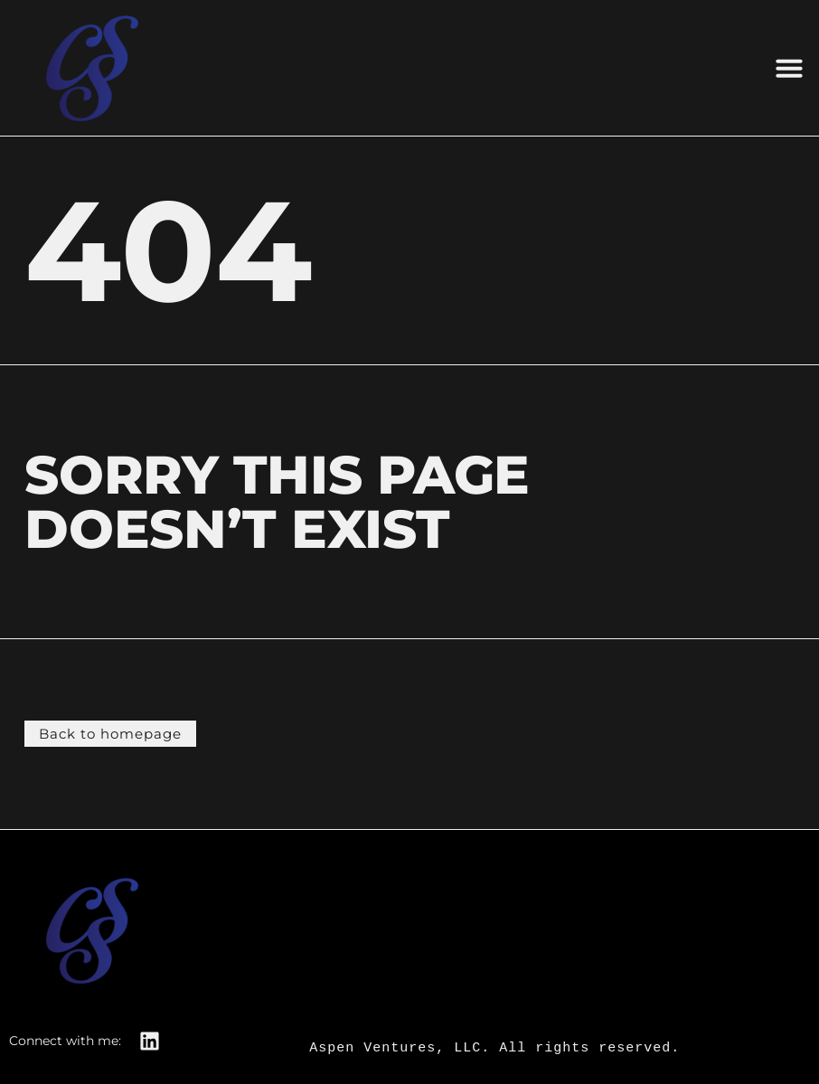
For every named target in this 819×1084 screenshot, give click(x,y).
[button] (789, 68)
